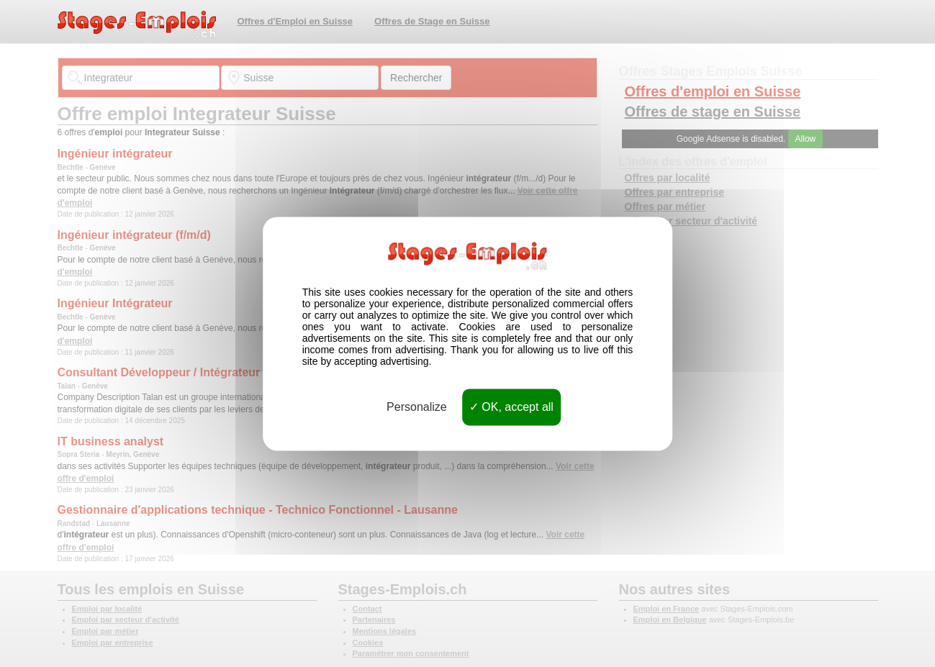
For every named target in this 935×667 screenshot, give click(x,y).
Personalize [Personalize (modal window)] (417, 407)
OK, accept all (511, 407)
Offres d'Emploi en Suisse (295, 21)
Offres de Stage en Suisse (431, 21)
